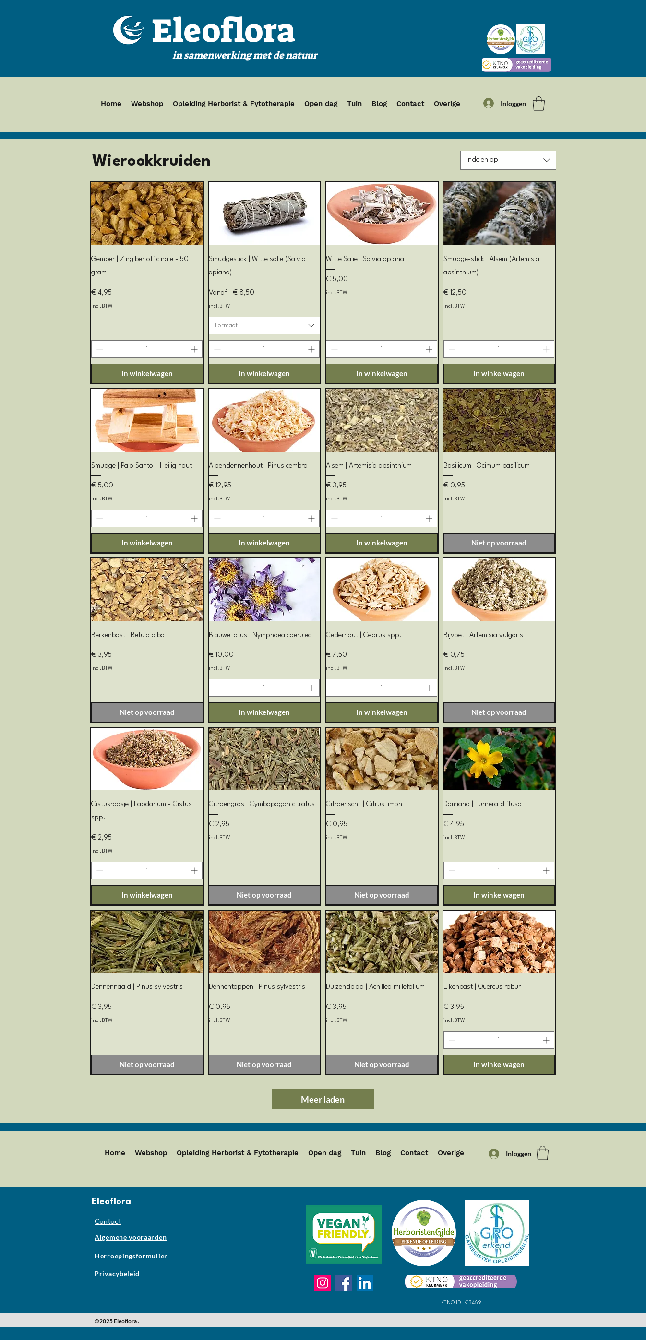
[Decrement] (99, 349)
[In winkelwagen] (147, 373)
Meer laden (323, 1099)
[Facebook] (343, 1283)
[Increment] (195, 349)
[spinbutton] (147, 349)
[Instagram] (322, 1283)
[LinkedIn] (365, 1283)
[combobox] (508, 160)
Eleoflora (223, 30)
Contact (108, 1222)
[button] (539, 103)
